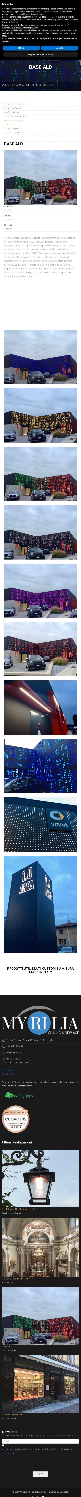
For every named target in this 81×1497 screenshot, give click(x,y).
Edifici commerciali (33, 85)
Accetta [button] (59, 48)
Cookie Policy (8, 1074)
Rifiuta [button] (21, 48)
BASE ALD (48, 85)
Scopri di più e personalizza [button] (40, 54)
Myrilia (5, 85)
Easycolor (64, 1491)
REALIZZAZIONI (16, 85)
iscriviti (40, 1474)
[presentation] (23, 1462)
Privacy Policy (9, 1070)
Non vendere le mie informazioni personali (20, 28)
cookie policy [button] (38, 14)
